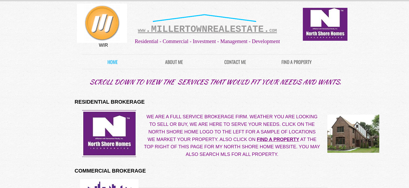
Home (112, 61)
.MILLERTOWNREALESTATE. (207, 29)
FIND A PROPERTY (296, 61)
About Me (174, 61)
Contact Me (235, 61)
